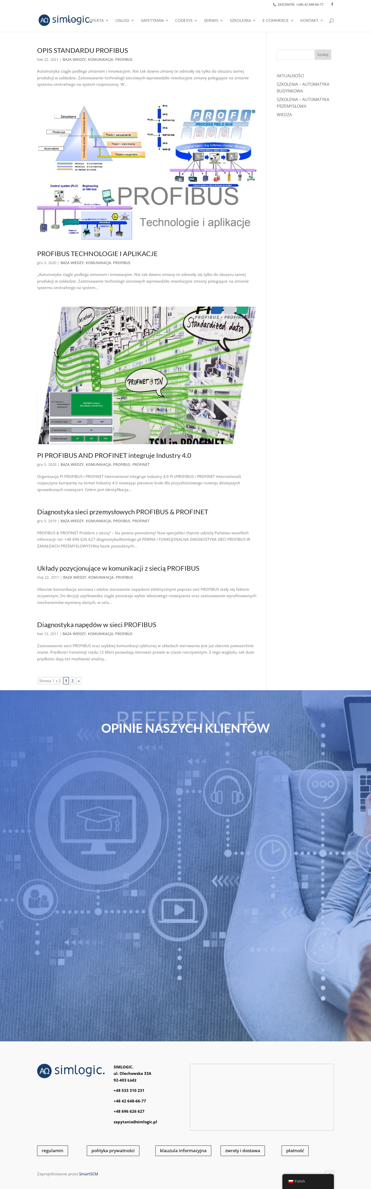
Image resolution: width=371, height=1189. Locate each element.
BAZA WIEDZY (74, 59)
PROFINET (141, 464)
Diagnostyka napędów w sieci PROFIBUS (96, 624)
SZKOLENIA (240, 21)
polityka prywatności (113, 1150)
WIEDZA (284, 114)
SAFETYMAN (152, 21)
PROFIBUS (123, 59)
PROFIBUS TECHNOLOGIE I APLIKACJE (97, 253)
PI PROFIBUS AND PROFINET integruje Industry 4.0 (114, 455)
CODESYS (183, 21)
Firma (71, 21)
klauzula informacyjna (183, 1150)
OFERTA (96, 21)
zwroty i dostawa (242, 1150)
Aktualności (290, 76)
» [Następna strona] (79, 680)
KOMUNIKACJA (100, 59)
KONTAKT (309, 21)
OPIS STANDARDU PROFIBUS (82, 50)
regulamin (52, 1150)
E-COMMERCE (276, 21)
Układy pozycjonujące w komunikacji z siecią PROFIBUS (118, 568)
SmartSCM (88, 1173)
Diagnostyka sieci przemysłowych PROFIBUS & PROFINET (122, 512)
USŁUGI (122, 21)
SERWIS (211, 21)
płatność (295, 1150)
